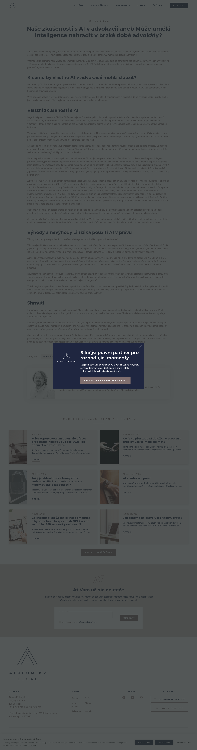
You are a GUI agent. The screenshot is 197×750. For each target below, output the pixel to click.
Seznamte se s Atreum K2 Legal (105, 380)
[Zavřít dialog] (140, 346)
